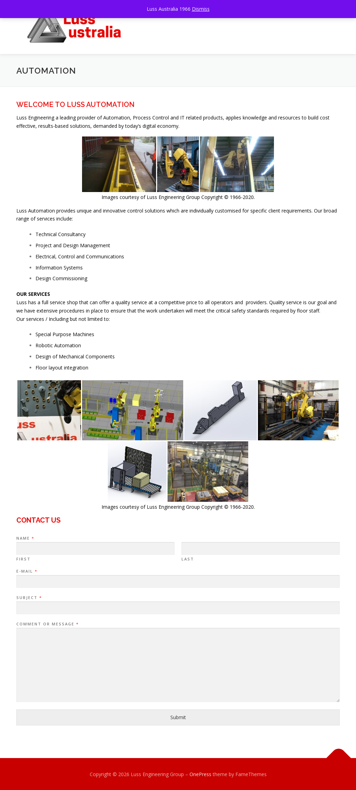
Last (187, 558)
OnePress (200, 773)
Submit (178, 716)
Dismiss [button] (201, 9)
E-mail (26, 570)
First (23, 558)
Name (25, 537)
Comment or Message (47, 623)
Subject (28, 596)
